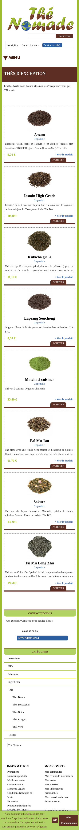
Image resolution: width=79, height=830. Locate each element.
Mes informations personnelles (54, 790)
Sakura (39, 502)
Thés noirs (18, 712)
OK (55, 820)
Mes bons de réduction (56, 797)
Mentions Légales (16, 788)
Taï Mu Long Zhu (39, 563)
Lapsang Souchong (39, 318)
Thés (10, 689)
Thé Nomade (14, 745)
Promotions (13, 771)
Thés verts (17, 726)
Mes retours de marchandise (59, 776)
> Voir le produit (64, 154)
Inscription (12, 45)
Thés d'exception (21, 704)
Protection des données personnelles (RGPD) (19, 807)
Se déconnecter (52, 801)
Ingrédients (14, 681)
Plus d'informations (69, 820)
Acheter (58, 159)
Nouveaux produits (17, 776)
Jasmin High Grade (39, 196)
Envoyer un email (28, 638)
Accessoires (14, 658)
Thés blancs (18, 697)
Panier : (51, 45)
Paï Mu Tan (39, 441)
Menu (32, 59)
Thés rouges (18, 719)
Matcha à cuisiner (39, 379)
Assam (39, 135)
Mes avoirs (50, 780)
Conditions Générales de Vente (19, 795)
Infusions (13, 674)
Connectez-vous (30, 45)
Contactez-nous (15, 784)
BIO (10, 666)
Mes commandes (53, 771)
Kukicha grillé (39, 257)
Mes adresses (51, 784)
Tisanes (12, 734)
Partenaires (13, 801)
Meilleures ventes (16, 780)
